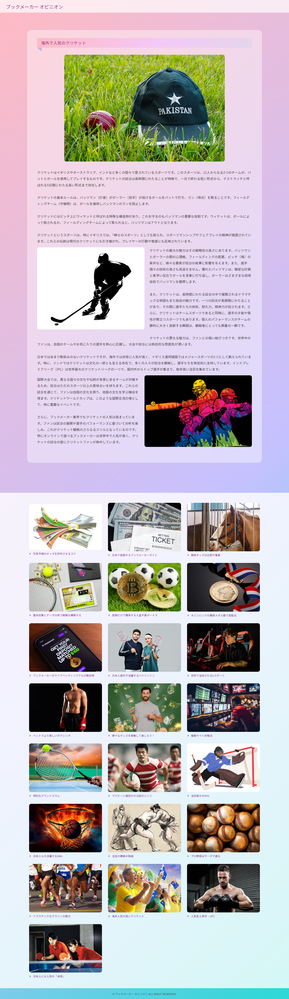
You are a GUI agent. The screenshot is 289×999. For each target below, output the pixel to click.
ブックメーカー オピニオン (34, 6)
